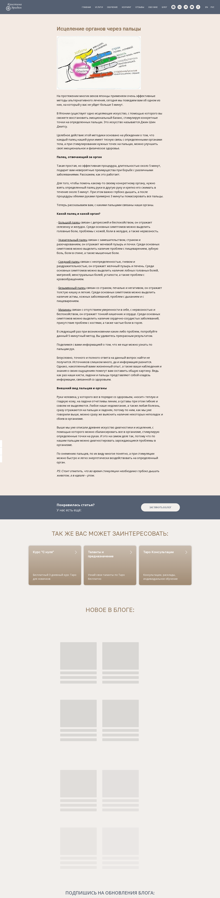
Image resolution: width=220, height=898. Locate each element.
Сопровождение (95, 864)
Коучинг (126, 7)
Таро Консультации (158, 555)
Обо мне (153, 7)
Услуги (99, 7)
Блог (164, 7)
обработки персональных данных (171, 865)
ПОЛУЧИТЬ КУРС (170, 874)
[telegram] (186, 7)
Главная (86, 7)
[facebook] (198, 7)
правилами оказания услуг (110, 812)
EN (206, 7)
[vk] (179, 7)
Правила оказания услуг (110, 889)
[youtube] (192, 7)
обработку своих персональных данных (122, 809)
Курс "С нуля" (43, 555)
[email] (170, 847)
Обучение (112, 7)
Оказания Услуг (184, 866)
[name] (170, 856)
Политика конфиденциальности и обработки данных (110, 892)
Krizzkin (40, 865)
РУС (212, 7)
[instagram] (173, 7)
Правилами (173, 864)
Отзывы (139, 7)
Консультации (94, 853)
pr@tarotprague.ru (46, 859)
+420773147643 (45, 848)
